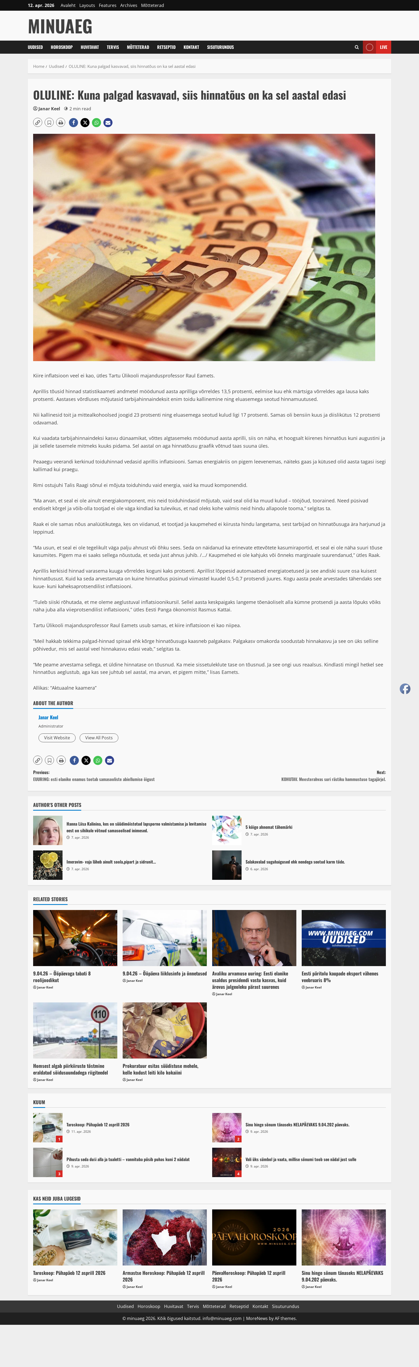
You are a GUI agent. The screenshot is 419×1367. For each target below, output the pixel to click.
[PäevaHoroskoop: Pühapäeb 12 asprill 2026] (254, 1237)
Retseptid (166, 47)
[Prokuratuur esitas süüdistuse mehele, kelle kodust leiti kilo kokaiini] (165, 1030)
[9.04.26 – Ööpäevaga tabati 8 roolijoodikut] (75, 938)
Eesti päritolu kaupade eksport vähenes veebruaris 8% (340, 976)
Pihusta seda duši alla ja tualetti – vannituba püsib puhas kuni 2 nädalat (48, 1162)
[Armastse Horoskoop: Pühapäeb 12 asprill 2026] (165, 1237)
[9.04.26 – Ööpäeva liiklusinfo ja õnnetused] (165, 938)
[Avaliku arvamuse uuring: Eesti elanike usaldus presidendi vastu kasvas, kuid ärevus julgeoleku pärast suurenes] (254, 938)
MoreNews (257, 1318)
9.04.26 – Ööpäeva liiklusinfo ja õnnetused (165, 973)
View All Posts (99, 738)
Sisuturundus (220, 47)
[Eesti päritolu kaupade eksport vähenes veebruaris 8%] (344, 938)
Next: (298, 776)
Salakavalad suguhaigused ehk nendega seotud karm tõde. (227, 865)
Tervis (113, 47)
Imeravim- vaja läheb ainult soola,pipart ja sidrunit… (48, 865)
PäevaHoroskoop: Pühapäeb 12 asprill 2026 (248, 1276)
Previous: (121, 776)
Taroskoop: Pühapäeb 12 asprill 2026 (48, 1127)
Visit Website (57, 738)
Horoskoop (62, 47)
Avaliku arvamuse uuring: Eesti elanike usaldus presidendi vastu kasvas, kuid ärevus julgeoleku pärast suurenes (250, 980)
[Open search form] (357, 47)
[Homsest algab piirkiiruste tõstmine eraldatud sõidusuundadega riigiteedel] (75, 1030)
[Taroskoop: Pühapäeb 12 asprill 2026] (75, 1237)
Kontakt (191, 47)
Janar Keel (49, 109)
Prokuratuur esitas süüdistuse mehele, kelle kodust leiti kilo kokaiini (160, 1069)
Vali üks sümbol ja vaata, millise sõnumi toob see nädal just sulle (227, 1162)
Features (108, 5)
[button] (37, 122)
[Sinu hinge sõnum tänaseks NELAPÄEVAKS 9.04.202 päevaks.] (344, 1237)
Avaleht (68, 5)
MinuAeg (60, 25)
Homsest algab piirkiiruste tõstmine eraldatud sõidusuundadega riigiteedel (70, 1069)
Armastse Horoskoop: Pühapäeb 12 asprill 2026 (164, 1276)
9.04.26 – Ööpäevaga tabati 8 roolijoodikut (62, 976)
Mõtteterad (152, 5)
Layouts (87, 5)
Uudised (35, 47)
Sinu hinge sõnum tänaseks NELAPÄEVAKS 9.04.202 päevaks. (227, 1127)
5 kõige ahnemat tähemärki (227, 830)
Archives (128, 5)
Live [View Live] (375, 47)
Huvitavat (90, 47)
